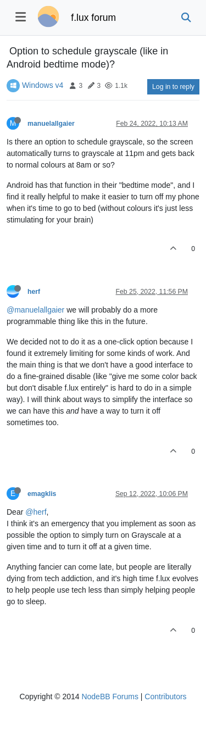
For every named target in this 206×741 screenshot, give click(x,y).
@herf (35, 512)
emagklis (41, 494)
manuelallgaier (51, 123)
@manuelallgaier (35, 309)
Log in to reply (173, 87)
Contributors (165, 696)
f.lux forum (93, 17)
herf (33, 292)
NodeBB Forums (109, 696)
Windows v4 (42, 85)
